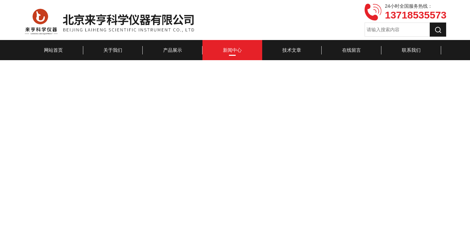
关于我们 (112, 50)
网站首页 (53, 50)
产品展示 (172, 50)
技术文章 (291, 50)
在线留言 (351, 50)
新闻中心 (232, 50)
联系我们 (411, 50)
